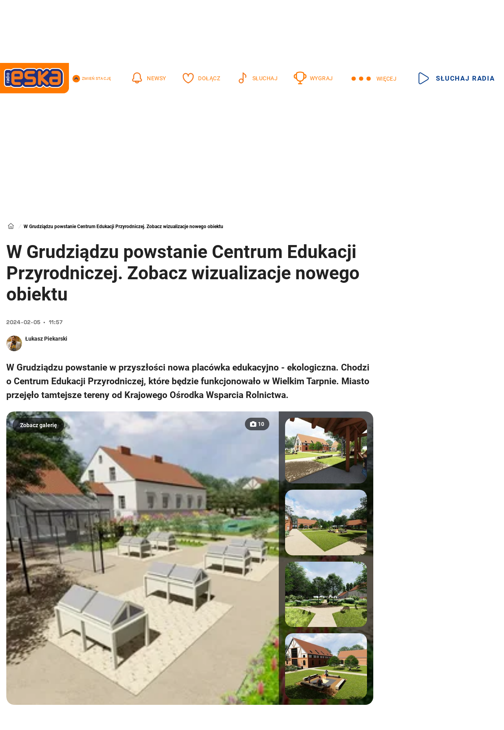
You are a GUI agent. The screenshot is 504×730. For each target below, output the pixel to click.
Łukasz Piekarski (46, 339)
